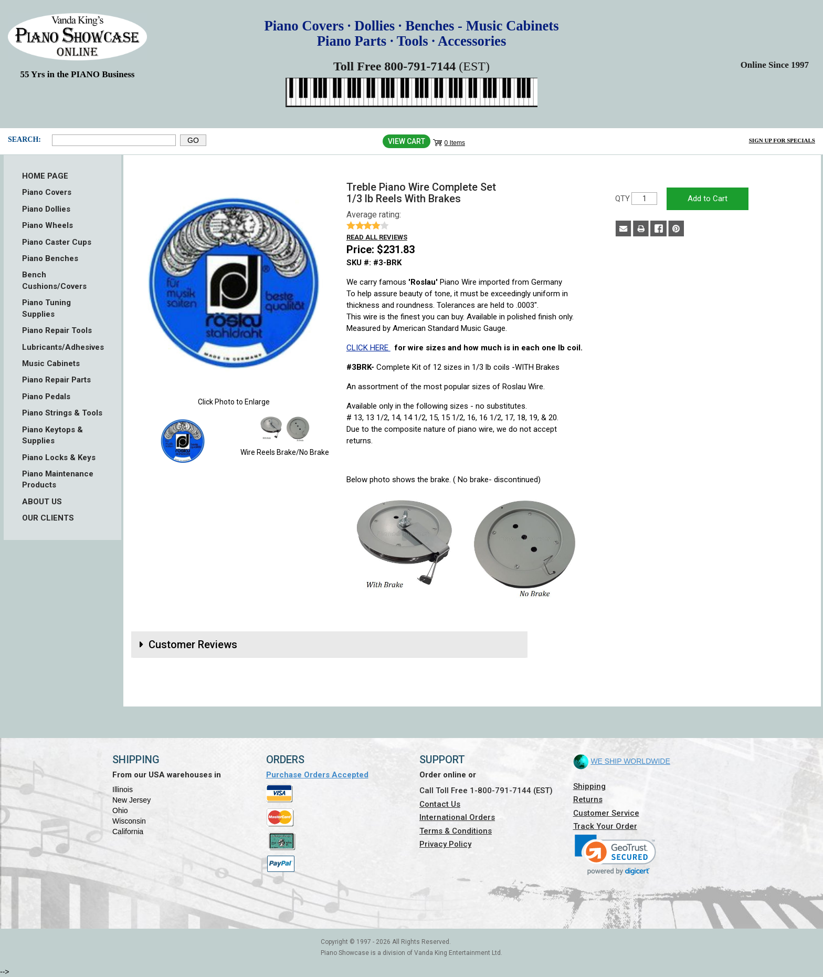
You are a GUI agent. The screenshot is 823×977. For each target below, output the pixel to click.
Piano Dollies (46, 209)
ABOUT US (42, 501)
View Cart (406, 141)
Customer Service (606, 813)
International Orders (457, 817)
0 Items (455, 143)
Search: (24, 139)
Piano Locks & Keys (59, 457)
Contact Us (439, 804)
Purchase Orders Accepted (317, 774)
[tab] (329, 644)
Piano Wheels (47, 225)
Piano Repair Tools (57, 330)
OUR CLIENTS (48, 518)
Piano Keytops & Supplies (52, 435)
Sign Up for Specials (782, 140)
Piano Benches (50, 258)
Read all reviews (376, 237)
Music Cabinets (51, 363)
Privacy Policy (445, 844)
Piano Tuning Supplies (46, 308)
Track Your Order (605, 826)
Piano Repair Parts (56, 379)
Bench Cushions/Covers (54, 280)
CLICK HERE (368, 347)
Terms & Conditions (455, 831)
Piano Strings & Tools (62, 413)
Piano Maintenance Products (57, 479)
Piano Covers (46, 192)
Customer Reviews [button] (193, 644)
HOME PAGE (45, 176)
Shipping (589, 786)
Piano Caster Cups (56, 242)
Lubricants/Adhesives (62, 347)
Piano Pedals (46, 396)
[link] (615, 855)
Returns (588, 799)
